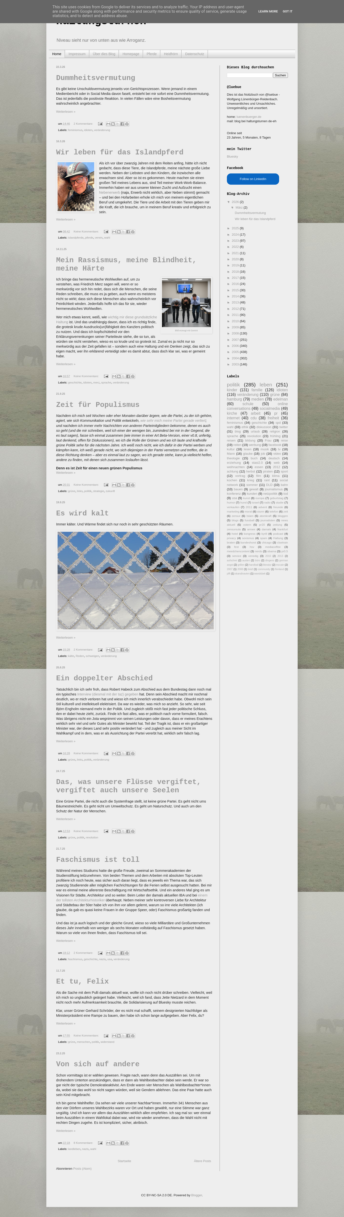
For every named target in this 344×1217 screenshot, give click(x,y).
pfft (228, 573)
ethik (245, 427)
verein (99, 237)
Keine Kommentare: (87, 231)
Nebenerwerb (109, 192)
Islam (250, 515)
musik (265, 449)
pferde (89, 237)
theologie (233, 458)
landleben (74, 1148)
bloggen (283, 515)
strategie (98, 491)
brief (250, 569)
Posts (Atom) (82, 1168)
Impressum (77, 54)
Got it (288, 11)
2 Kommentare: (84, 123)
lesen (247, 449)
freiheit (273, 418)
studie (279, 502)
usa (109, 959)
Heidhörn (171, 54)
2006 (236, 346)
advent (262, 507)
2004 (236, 358)
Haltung (278, 538)
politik (87, 491)
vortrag (240, 476)
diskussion (263, 427)
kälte (71, 655)
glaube (248, 453)
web (277, 462)
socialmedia (270, 408)
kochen (232, 480)
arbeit (255, 413)
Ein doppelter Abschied (104, 678)
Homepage (130, 54)
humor (231, 502)
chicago (267, 542)
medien (257, 399)
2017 (236, 278)
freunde (278, 507)
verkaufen (233, 507)
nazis (102, 959)
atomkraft (266, 515)
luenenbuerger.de (249, 117)
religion (275, 431)
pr (276, 413)
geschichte (75, 382)
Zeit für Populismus (98, 405)
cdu (254, 418)
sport (284, 471)
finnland (279, 569)
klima (275, 476)
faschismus (75, 959)
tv (279, 449)
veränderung (102, 129)
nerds (258, 551)
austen (246, 560)
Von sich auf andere (98, 1064)
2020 (236, 259)
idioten (88, 129)
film (258, 476)
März (240, 207)
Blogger (196, 1195)
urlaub (255, 431)
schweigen (92, 655)
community (264, 569)
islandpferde (76, 237)
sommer (252, 485)
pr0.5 (284, 551)
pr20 (262, 524)
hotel (235, 533)
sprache (106, 382)
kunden (252, 493)
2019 (236, 265)
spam (263, 538)
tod (285, 493)
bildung (250, 440)
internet (233, 418)
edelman (280, 399)
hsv (252, 546)
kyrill (264, 533)
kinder (232, 390)
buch (254, 458)
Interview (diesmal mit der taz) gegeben (107, 694)
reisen (231, 440)
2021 (236, 253)
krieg (250, 480)
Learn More (268, 11)
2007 (236, 340)
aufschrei (232, 560)
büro (257, 560)
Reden (80, 655)
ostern (247, 524)
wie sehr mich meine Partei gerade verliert (173, 420)
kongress (249, 533)
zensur (236, 515)
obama (271, 551)
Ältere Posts (202, 1161)
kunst (246, 498)
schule (248, 404)
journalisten (268, 520)
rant (267, 480)
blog (238, 431)
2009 (236, 327)
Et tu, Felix (82, 981)
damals (266, 529)
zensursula (234, 529)
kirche (232, 413)
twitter (283, 427)
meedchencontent (238, 551)
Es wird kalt (82, 513)
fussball (249, 520)
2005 (236, 352)
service (236, 555)
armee (251, 529)
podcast (278, 533)
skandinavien (242, 573)
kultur (231, 449)
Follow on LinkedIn (253, 179)
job (263, 453)
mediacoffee (273, 546)
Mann (231, 453)
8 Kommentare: (84, 1142)
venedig (253, 555)
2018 (236, 271)
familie (257, 390)
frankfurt (282, 529)
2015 (236, 290)
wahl (107, 237)
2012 (236, 309)
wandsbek (260, 573)
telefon (274, 511)
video (277, 453)
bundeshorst (248, 542)
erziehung (234, 462)
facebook (274, 445)
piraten (268, 471)
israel (255, 502)
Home (56, 54)
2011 (236, 315)
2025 (236, 228)
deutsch (274, 458)
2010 (236, 321)
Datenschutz (194, 54)
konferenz (234, 493)
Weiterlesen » (65, 111)
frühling (275, 436)
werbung (255, 445)
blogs (235, 520)
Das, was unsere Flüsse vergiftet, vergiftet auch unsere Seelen (128, 786)
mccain (280, 564)
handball (253, 564)
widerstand (107, 1041)
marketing (233, 511)
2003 (236, 364)
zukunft (110, 491)
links (79, 491)
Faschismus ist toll (98, 860)
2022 (236, 247)
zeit (285, 511)
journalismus (274, 489)
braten (231, 542)
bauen (238, 489)
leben (266, 384)
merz (96, 382)
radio (267, 502)
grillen (241, 564)
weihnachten (236, 467)
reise (284, 440)
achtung (232, 471)
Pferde (152, 54)
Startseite (124, 1161)
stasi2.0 (257, 462)
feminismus (75, 129)
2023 (236, 240)
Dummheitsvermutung (95, 78)
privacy (231, 538)
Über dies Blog (104, 54)
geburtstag (276, 498)
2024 (236, 234)
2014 (236, 296)
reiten (237, 445)
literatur (267, 564)
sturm (260, 511)
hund (243, 502)
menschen (83, 1041)
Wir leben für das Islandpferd (119, 152)
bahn (284, 485)
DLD (269, 485)
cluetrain (282, 542)
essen (259, 467)
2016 (236, 284)
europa (259, 498)
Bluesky (232, 156)
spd (278, 422)
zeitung (277, 524)
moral (248, 511)
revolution (92, 837)
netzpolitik (270, 493)
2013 (236, 302)
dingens (269, 560)
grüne (71, 491)
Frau (268, 440)
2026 (236, 202)
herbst (250, 471)
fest (236, 546)
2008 (236, 333)
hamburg (234, 399)
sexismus (248, 538)
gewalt (253, 489)
